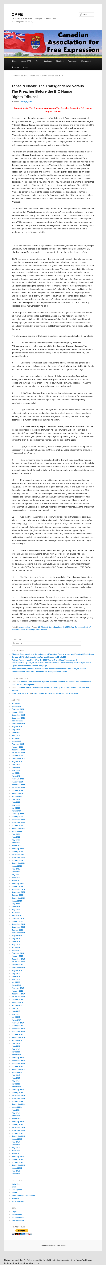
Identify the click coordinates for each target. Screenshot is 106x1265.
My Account (86, 61)
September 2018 (18, 968)
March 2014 (16, 1119)
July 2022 (16, 834)
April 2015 (16, 1084)
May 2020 (16, 910)
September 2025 (18, 724)
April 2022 (16, 843)
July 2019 (16, 939)
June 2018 (16, 976)
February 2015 (18, 1090)
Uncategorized (24, 627)
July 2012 (16, 1171)
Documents (72, 61)
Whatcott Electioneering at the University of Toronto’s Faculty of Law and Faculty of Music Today (53, 654)
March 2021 (16, 881)
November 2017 (18, 997)
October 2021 (17, 860)
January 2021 (17, 886)
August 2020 (17, 901)
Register (15, 67)
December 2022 (18, 819)
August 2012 (17, 1168)
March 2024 (16, 776)
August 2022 (17, 831)
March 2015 (16, 1087)
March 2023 (16, 811)
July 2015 (16, 1075)
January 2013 (17, 1159)
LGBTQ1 (66, 627)
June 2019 (16, 941)
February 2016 (18, 1058)
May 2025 (16, 735)
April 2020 (16, 912)
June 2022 (16, 837)
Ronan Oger (30, 630)
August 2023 (17, 796)
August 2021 (17, 866)
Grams (14, 1193)
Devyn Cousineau (56, 627)
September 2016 (18, 1037)
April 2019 (16, 947)
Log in (14, 1211)
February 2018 (18, 988)
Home (14, 61)
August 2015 (17, 1072)
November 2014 (18, 1098)
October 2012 (17, 1162)
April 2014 (16, 1116)
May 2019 (16, 944)
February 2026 (18, 709)
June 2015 (16, 1078)
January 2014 (17, 1124)
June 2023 (16, 802)
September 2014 (18, 1104)
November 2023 (18, 788)
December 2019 (18, 924)
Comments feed (18, 1217)
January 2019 (17, 956)
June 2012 (16, 1174)
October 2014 (17, 1101)
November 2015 (18, 1064)
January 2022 (17, 852)
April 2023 (16, 808)
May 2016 (16, 1049)
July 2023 (16, 799)
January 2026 (17, 712)
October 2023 (17, 790)
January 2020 (17, 921)
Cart (37, 61)
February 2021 (18, 883)
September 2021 (18, 863)
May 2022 (16, 840)
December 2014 (18, 1095)
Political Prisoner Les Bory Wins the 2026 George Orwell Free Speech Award (44, 660)
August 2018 (17, 971)
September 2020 (18, 898)
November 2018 (18, 962)
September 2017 (18, 1002)
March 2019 (16, 950)
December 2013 (18, 1127)
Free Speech (17, 1190)
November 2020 (18, 892)
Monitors (15, 1199)
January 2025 (17, 747)
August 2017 (17, 1005)
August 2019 (17, 936)
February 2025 (18, 744)
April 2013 (16, 1151)
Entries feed (17, 1214)
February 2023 (18, 814)
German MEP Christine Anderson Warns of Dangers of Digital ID (39, 657)
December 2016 (18, 1029)
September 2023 (18, 793)
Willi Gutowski (41, 630)
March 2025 (16, 741)
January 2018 (17, 991)
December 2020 (18, 889)
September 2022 (18, 828)
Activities (16, 1184)
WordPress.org (18, 1220)
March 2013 (16, 1154)
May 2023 (16, 805)
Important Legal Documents (23, 1195)
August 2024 (17, 761)
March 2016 (16, 1055)
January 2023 (17, 817)
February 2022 (18, 849)
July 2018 (16, 973)
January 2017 (17, 1026)
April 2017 (16, 1017)
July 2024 (16, 764)
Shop (25, 67)
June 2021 (16, 872)
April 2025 (16, 738)
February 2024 (18, 779)
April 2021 (16, 878)
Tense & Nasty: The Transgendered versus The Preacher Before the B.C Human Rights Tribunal (48, 91)
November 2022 (18, 822)
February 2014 (18, 1122)
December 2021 (18, 854)
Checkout (60, 61)
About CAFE (26, 61)
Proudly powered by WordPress (52, 1245)
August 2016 (17, 1040)
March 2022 (16, 846)
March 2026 (16, 706)
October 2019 (17, 930)
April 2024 (16, 773)
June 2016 (16, 1046)
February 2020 (18, 918)
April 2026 (16, 703)
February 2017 (18, 1023)
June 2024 (16, 767)
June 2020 (16, 907)
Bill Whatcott (43, 627)
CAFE (17, 14)
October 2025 (17, 721)
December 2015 (18, 1061)
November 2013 (18, 1130)
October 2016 (17, 1034)
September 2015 (18, 1069)
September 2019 (18, 933)
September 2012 (18, 1165)
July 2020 (16, 904)
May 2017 (16, 1014)
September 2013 (18, 1136)
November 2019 (18, 927)
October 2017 (17, 1000)
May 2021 (16, 875)
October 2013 (17, 1133)
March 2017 (16, 1020)
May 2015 (16, 1081)
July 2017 (16, 1008)
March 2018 (16, 985)
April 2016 (16, 1052)
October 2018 (17, 965)
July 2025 (16, 729)
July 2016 (16, 1043)
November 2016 (18, 1031)
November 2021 (18, 857)
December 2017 (18, 994)
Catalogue (47, 61)
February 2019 (18, 953)
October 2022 (17, 825)
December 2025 (18, 715)
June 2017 (16, 1011)
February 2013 (18, 1156)
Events (15, 1187)
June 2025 (16, 732)
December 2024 (18, 750)
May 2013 (16, 1148)
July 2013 (16, 1142)
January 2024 (17, 782)
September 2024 (18, 759)
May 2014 (16, 1113)
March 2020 (16, 915)
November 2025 (18, 718)
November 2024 (18, 753)
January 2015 (17, 1093)
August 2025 (17, 727)
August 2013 (17, 1139)
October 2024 (17, 756)
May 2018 (16, 979)
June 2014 (16, 1110)
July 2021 (16, 869)
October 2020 (17, 895)
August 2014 (17, 1107)
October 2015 (17, 1066)
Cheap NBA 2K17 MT (20, 693)
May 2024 (16, 770)
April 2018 (16, 982)
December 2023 (18, 785)
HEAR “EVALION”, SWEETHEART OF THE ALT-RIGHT (55, 693)
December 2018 (18, 959)
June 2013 (16, 1145)
